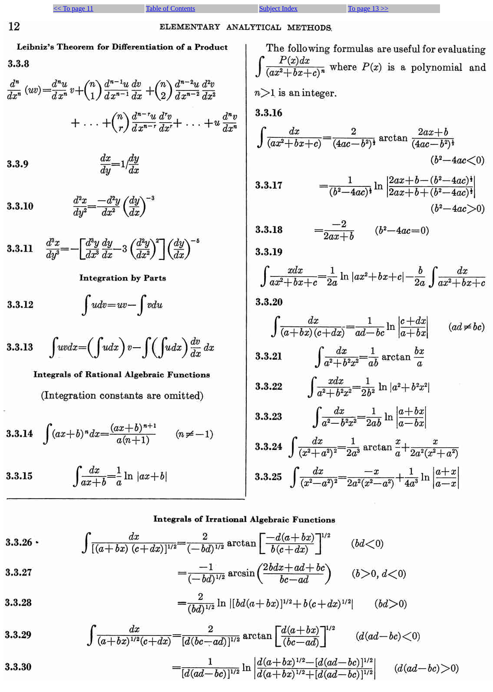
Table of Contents (170, 8)
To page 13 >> (368, 8)
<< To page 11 (73, 8)
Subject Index (278, 8)
